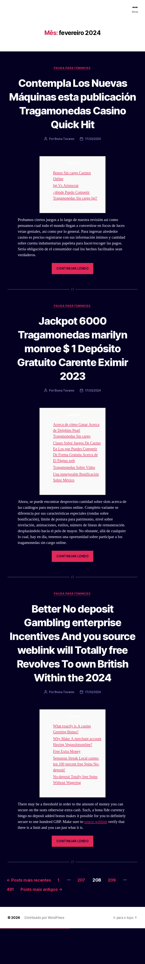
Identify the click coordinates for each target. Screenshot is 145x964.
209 (122, 914)
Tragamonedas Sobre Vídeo (75, 481)
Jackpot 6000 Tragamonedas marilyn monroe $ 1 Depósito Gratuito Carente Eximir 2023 (72, 362)
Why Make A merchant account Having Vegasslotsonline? (71, 773)
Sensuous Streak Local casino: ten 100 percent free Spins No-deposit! (77, 798)
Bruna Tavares (64, 153)
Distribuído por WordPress (44, 953)
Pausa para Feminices (72, 68)
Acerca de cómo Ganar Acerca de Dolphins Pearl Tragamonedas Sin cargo (73, 444)
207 (90, 914)
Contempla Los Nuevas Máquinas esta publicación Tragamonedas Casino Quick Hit (72, 110)
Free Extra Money (67, 785)
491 (23, 924)
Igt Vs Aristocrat (66, 199)
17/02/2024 (93, 153)
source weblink (96, 856)
